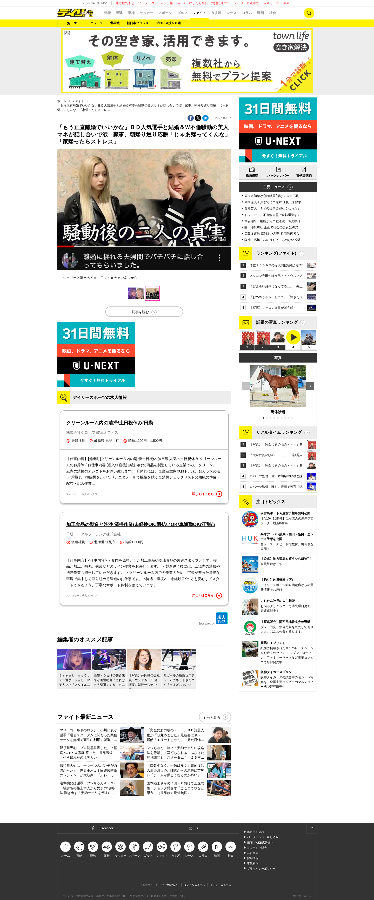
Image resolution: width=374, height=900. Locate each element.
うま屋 (216, 13)
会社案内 (252, 853)
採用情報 (252, 858)
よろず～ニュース (220, 884)
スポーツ (165, 13)
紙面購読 (252, 176)
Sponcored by (213, 618)
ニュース (96, 23)
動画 (260, 13)
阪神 (131, 13)
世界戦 (114, 23)
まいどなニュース (194, 884)
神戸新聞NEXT (170, 884)
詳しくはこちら (207, 494)
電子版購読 (304, 176)
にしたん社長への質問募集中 (209, 3)
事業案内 (252, 863)
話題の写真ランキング (277, 322)
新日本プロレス (138, 23)
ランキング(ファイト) (276, 253)
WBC (181, 3)
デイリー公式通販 (246, 3)
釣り (286, 3)
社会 (272, 13)
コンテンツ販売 (257, 847)
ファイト (199, 13)
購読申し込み (255, 831)
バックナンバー (278, 176)
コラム (247, 13)
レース (231, 13)
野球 (119, 13)
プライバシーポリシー (261, 868)
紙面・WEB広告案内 (260, 842)
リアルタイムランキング (279, 432)
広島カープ (271, 3)
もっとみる (211, 717)
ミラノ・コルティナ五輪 (156, 3)
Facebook (106, 828)
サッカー (146, 13)
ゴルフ (182, 13)
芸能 (107, 13)
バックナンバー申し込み (262, 837)
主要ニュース (274, 187)
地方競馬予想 (125, 3)
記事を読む (140, 312)
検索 (309, 13)
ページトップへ (311, 828)
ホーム (61, 101)
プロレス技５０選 (168, 23)
